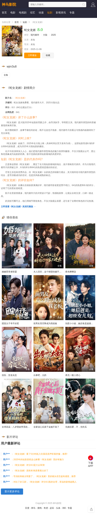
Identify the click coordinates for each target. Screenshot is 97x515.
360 (64, 508)
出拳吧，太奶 (39, 375)
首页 (4, 12)
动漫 (41, 12)
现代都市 (35, 35)
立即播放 (32, 55)
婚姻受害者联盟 (9, 271)
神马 (33, 508)
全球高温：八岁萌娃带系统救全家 (18, 427)
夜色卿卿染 (70, 271)
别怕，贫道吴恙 (9, 375)
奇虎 (46, 508)
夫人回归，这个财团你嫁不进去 (48, 271)
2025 (53, 35)
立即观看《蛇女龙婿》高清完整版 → (18, 206)
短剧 (49, 12)
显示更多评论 (12, 491)
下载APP (90, 464)
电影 (12, 12)
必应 (52, 508)
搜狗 (39, 508)
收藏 (48, 55)
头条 (58, 508)
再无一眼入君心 (72, 375)
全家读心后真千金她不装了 (46, 427)
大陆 (45, 35)
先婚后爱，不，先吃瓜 (76, 427)
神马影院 (9, 4)
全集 (6, 75)
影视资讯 (61, 12)
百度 (27, 508)
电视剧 (22, 12)
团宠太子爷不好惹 (10, 323)
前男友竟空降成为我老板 (45, 323)
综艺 (32, 12)
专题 (71, 12)
